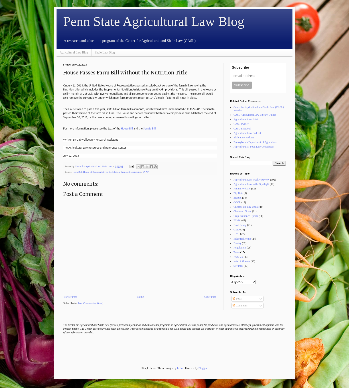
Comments (240, 305)
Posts (237, 298)
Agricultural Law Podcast (247, 133)
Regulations (239, 247)
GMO (236, 229)
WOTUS (238, 256)
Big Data (238, 193)
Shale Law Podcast (243, 137)
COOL (237, 202)
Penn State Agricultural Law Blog (153, 21)
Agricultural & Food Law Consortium (253, 146)
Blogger (202, 368)
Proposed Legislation (131, 171)
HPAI (236, 234)
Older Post (210, 296)
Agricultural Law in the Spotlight (251, 184)
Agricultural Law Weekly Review (251, 179)
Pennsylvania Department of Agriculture (255, 142)
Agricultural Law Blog (74, 52)
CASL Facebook (242, 128)
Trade (236, 252)
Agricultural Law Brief (245, 119)
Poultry (237, 243)
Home (140, 296)
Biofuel (237, 197)
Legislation (114, 171)
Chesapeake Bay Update (246, 206)
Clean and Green (242, 211)
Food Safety (239, 225)
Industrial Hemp (242, 238)
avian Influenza (241, 261)
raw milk (238, 265)
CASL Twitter (241, 123)
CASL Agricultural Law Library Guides (254, 114)
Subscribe (240, 67)
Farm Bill (77, 171)
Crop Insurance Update (245, 216)
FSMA (237, 220)
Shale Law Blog (105, 52)
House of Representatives (95, 171)
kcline (180, 368)
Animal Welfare (241, 188)
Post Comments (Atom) (90, 303)
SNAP (145, 171)
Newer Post (70, 296)
